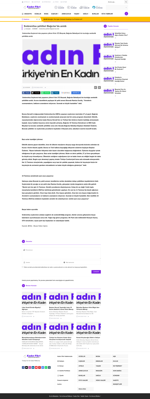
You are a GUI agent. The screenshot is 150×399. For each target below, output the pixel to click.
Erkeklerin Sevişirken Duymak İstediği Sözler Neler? (121, 80)
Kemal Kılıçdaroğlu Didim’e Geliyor (88, 338)
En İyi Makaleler (54, 396)
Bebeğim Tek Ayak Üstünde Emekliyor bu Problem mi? (62, 19)
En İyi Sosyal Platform (66, 396)
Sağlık (82, 396)
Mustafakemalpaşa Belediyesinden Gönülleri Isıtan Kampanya (34, 338)
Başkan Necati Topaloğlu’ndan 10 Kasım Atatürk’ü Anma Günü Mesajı (61, 308)
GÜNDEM (34, 29)
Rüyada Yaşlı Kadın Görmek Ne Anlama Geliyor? (121, 45)
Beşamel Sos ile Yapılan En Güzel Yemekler (120, 91)
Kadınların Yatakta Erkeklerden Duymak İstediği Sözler (121, 58)
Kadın (86, 396)
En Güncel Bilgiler (94, 396)
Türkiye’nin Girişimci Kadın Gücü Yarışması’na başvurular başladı (60, 338)
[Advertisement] (61, 232)
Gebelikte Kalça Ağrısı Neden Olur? (121, 34)
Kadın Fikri (76, 396)
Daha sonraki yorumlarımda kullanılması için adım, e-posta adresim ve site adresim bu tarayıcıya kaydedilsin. (55, 267)
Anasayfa (27, 29)
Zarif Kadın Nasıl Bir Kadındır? (120, 68)
